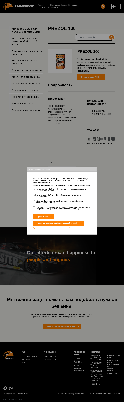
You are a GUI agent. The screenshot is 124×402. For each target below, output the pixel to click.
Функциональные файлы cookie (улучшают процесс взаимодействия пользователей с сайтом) (61, 190)
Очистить (72, 228)
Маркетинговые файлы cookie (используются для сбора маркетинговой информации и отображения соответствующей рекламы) (62, 208)
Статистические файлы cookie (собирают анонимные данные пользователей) (58, 196)
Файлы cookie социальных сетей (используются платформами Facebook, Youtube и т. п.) (59, 202)
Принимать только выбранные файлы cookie (50, 228)
